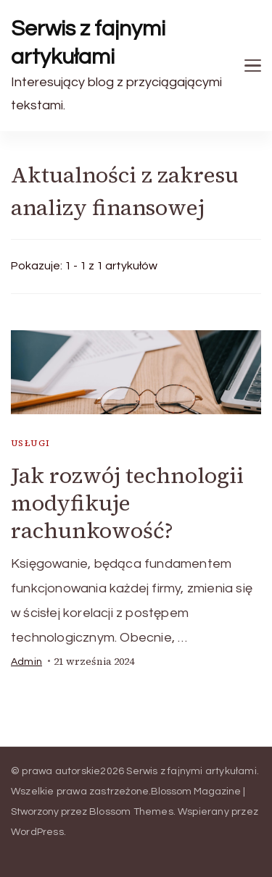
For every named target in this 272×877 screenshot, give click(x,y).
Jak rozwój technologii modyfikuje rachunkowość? (127, 503)
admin (26, 662)
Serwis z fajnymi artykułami (88, 42)
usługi (30, 443)
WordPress (37, 832)
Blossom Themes (131, 812)
